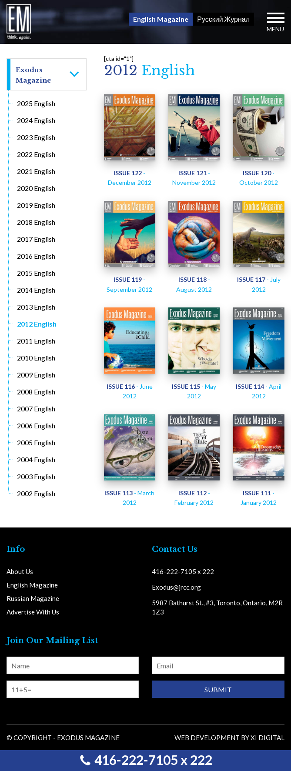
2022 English (36, 154)
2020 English (36, 188)
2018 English (36, 222)
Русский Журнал (223, 19)
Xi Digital (267, 737)
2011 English (36, 341)
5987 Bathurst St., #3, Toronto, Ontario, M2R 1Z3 (217, 607)
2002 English (36, 493)
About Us (20, 571)
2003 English (36, 476)
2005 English (36, 442)
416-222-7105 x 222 (146, 760)
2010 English (36, 358)
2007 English (36, 408)
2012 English (37, 324)
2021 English (36, 171)
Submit (218, 689)
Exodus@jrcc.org (176, 587)
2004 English (36, 459)
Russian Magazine (33, 598)
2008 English (36, 391)
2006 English (36, 425)
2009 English (36, 374)
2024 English (36, 120)
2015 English (36, 273)
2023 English (36, 137)
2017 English (36, 239)
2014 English (36, 290)
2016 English (36, 256)
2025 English (36, 103)
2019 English (36, 205)
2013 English (36, 307)
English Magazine (160, 19)
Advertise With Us (33, 612)
